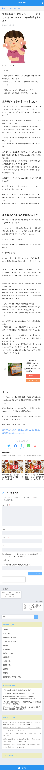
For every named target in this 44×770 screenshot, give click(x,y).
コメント (6, 505)
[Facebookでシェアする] (15, 446)
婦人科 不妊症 (36, 455)
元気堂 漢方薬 (22, 2)
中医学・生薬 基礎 (8, 455)
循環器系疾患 (7, 645)
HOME (22, 757)
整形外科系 (7, 649)
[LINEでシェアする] (28, 446)
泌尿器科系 (7, 653)
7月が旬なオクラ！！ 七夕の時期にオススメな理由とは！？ (20, 722)
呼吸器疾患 (7, 637)
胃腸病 (5, 661)
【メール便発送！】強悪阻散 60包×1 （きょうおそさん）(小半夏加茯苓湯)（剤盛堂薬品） (33, 366)
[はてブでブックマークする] (22, 446)
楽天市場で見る (33, 375)
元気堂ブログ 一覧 (23, 455)
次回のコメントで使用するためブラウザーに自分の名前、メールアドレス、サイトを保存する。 (23, 555)
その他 (5, 617)
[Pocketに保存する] (35, 446)
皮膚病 (5, 657)
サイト (4, 546)
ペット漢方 (7, 621)
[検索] (36, 604)
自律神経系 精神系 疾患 (12, 665)
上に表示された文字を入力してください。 (17, 565)
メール (5, 538)
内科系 (6, 633)
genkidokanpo (24, 714)
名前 (4, 529)
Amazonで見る (33, 380)
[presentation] (13, 579)
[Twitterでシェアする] (9, 446)
